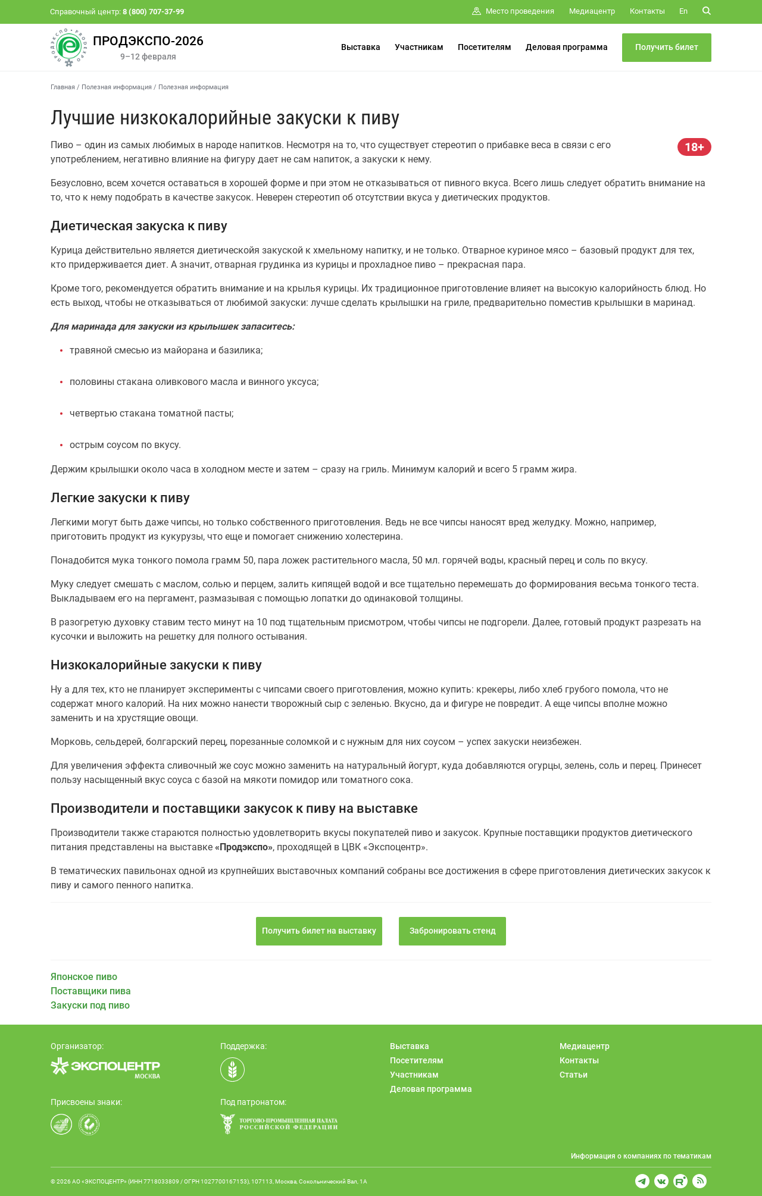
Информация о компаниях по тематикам (641, 1156)
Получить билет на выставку (319, 930)
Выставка (360, 47)
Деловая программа (567, 47)
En (683, 11)
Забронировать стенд (453, 930)
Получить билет (666, 47)
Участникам (419, 47)
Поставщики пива (91, 991)
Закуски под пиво (90, 1005)
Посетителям (484, 47)
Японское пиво (84, 976)
